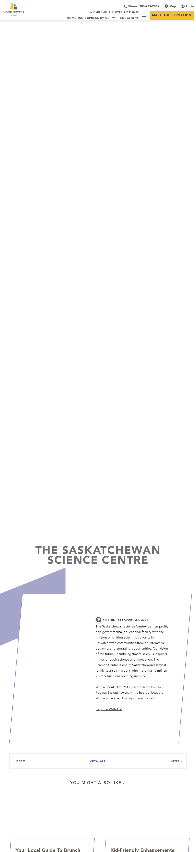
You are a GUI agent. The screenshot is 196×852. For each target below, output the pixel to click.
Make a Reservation (171, 15)
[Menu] (144, 15)
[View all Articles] (98, 761)
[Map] (170, 6)
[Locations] (129, 18)
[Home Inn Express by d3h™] (91, 18)
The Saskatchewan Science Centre (98, 555)
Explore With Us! (109, 709)
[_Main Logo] (20, 9)
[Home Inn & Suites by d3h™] (114, 12)
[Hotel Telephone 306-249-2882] (141, 6)
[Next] (176, 761)
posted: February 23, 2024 (125, 620)
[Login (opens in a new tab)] (187, 6)
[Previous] (19, 761)
